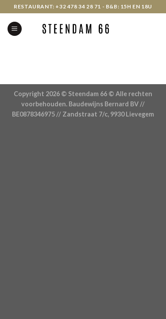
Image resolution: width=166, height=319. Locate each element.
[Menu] (15, 29)
